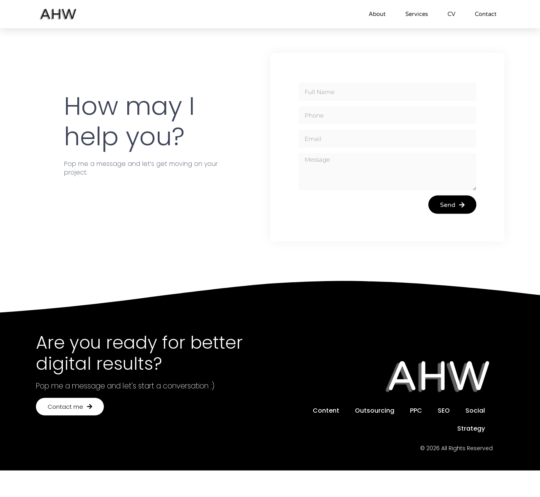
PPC (416, 410)
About (377, 14)
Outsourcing (374, 410)
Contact (486, 14)
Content (326, 410)
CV (451, 14)
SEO (444, 410)
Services (416, 14)
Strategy (471, 428)
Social (475, 410)
